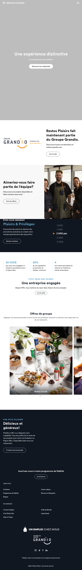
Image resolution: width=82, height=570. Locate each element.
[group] (41, 361)
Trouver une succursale (14, 450)
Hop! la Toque (8, 517)
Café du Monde (46, 510)
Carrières (6, 489)
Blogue (5, 497)
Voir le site (53, 154)
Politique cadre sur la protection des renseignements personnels (41, 558)
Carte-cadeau (45, 489)
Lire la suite (41, 293)
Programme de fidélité (11, 493)
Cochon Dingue (8, 510)
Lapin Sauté (45, 513)
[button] (40, 395)
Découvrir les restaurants (41, 66)
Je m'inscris (41, 476)
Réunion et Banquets (48, 493)
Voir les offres (11, 201)
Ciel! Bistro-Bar (8, 513)
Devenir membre (12, 241)
